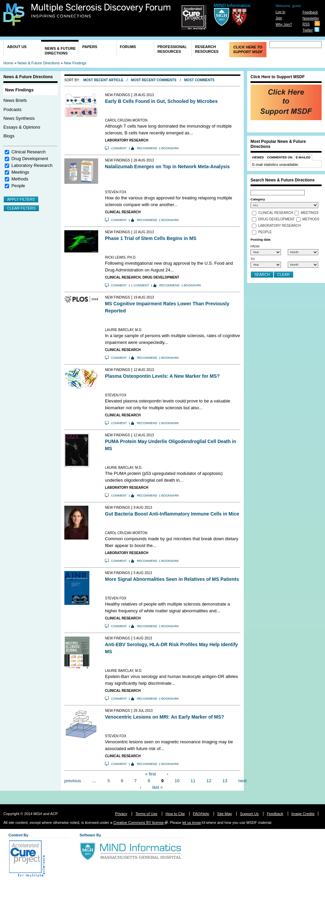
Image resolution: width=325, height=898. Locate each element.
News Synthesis (19, 118)
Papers (89, 47)
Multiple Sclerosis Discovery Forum (101, 10)
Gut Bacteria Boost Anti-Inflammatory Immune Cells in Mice (172, 514)
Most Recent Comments (153, 80)
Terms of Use (146, 814)
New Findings (75, 63)
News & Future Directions (60, 50)
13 (224, 780)
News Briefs (15, 100)
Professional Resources (172, 49)
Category (258, 199)
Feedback (310, 12)
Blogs (9, 135)
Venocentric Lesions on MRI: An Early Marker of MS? (164, 717)
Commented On (279, 157)
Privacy (121, 814)
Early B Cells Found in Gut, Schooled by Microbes (161, 101)
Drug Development (30, 158)
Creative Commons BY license (138, 822)
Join (279, 18)
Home (8, 63)
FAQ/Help (201, 814)
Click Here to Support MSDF (247, 49)
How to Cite (175, 814)
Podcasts (12, 109)
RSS (305, 24)
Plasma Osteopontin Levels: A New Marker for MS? (162, 376)
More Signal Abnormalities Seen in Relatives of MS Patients (172, 579)
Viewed (258, 157)
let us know (191, 822)
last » (157, 787)
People (18, 185)
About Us (16, 47)
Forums (128, 47)
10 (177, 780)
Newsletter (310, 18)
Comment (119, 148)
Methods (20, 178)
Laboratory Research (32, 165)
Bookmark (170, 148)
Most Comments (199, 80)
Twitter (307, 30)
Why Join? (284, 24)
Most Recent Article (103, 80)
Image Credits (303, 814)
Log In (280, 12)
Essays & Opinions (21, 127)
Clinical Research (29, 151)
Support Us (249, 814)
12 (209, 780)
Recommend (147, 148)
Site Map (224, 814)
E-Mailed (303, 157)
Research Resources (207, 49)
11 (193, 780)
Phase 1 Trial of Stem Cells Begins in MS (150, 238)
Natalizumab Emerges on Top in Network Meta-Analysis (167, 166)
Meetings (20, 172)
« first (150, 773)
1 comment (140, 285)
